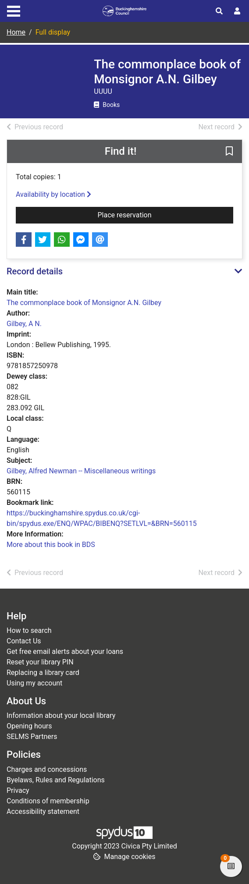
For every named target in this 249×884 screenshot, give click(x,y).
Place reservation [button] (166, 214)
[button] (229, 152)
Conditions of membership (48, 801)
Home (16, 32)
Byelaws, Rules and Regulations (56, 780)
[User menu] (237, 11)
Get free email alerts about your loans (65, 651)
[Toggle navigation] (13, 10)
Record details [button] (35, 271)
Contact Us (24, 641)
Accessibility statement (43, 811)
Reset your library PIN (40, 662)
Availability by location (53, 194)
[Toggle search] (219, 11)
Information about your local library (61, 715)
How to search (29, 630)
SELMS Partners (32, 736)
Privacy (18, 790)
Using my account (34, 683)
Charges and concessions (47, 769)
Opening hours (29, 726)
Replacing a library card (43, 672)
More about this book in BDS (51, 544)
